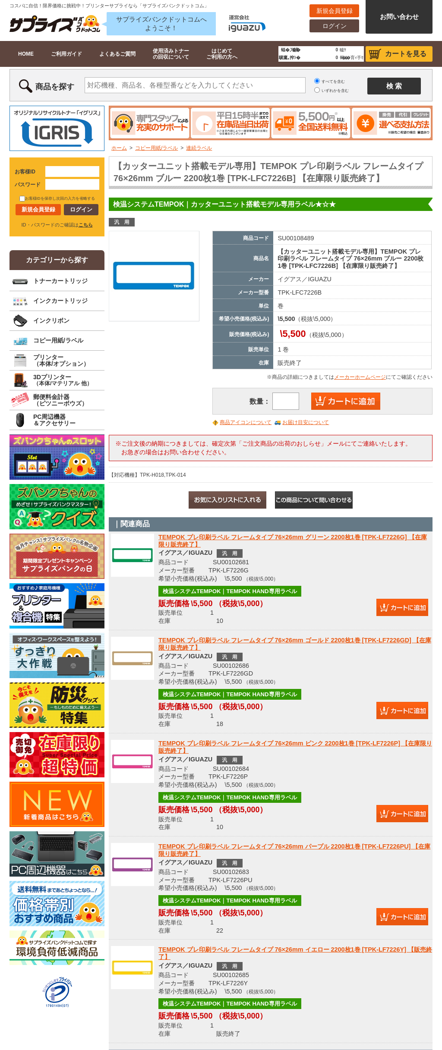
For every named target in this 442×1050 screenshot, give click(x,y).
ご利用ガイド (66, 54)
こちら (86, 224)
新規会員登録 (334, 10)
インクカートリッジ (60, 300)
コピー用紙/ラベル (156, 148)
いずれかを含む (335, 90)
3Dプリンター (62, 380)
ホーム (119, 148)
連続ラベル (199, 148)
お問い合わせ (399, 16)
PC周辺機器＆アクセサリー (54, 420)
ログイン (334, 25)
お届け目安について (305, 422)
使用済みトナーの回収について (171, 54)
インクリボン (51, 320)
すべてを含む (333, 81)
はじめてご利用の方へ (221, 54)
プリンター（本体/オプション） (61, 360)
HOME (26, 54)
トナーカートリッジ (60, 280)
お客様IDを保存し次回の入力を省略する (57, 198)
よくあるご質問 (117, 54)
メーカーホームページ (360, 377)
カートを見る (405, 53)
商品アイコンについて (246, 422)
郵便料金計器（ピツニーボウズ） (60, 400)
